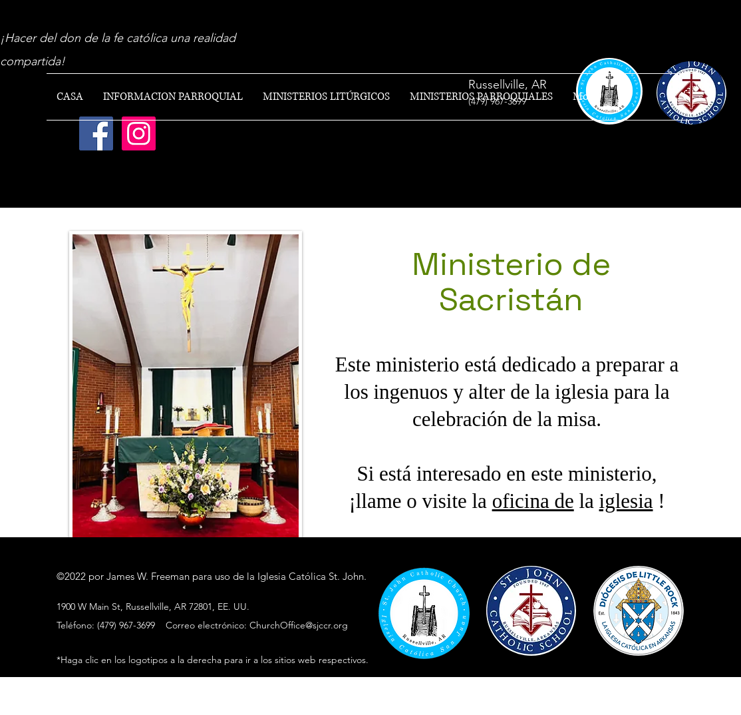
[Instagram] (139, 133)
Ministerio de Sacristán (511, 282)
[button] (173, 97)
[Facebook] (96, 133)
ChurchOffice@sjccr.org (298, 625)
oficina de (533, 501)
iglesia (626, 501)
